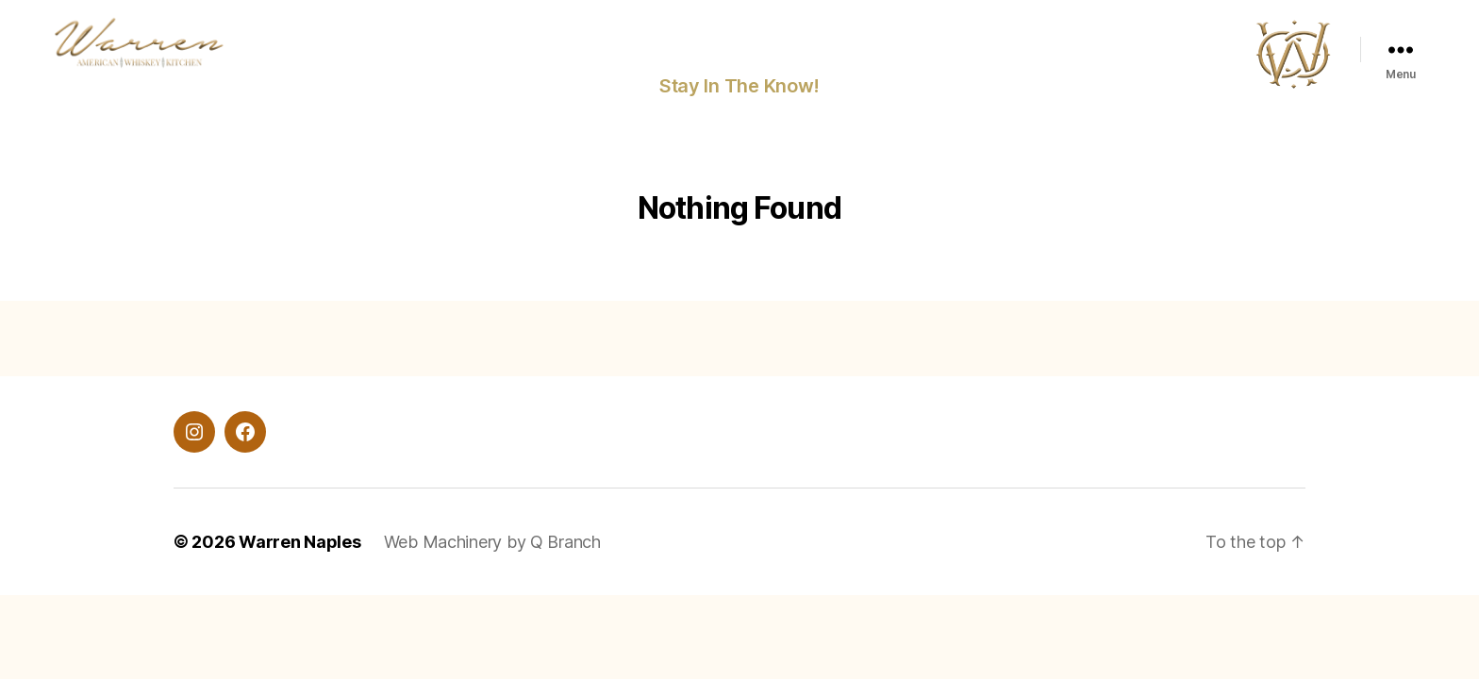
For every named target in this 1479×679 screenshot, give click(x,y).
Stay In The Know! (739, 90)
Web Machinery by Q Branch (492, 546)
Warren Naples (300, 546)
